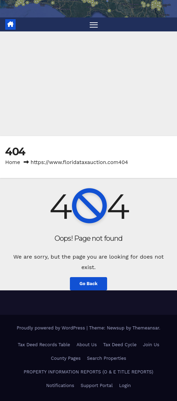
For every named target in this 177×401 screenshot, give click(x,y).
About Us (87, 344)
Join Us (151, 344)
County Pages (66, 358)
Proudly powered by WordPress (52, 328)
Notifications (60, 385)
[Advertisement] (88, 84)
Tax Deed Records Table (44, 344)
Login (125, 385)
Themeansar (145, 328)
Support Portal (97, 385)
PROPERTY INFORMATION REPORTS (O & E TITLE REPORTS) (88, 371)
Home (12, 162)
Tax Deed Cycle (120, 344)
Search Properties (106, 358)
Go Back (89, 283)
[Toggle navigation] (94, 24)
